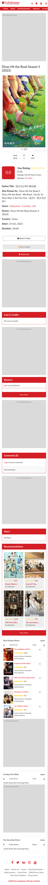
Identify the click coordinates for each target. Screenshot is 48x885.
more (42, 640)
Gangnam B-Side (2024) (22, 663)
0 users (29, 178)
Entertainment (24, 9)
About (7, 869)
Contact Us (15, 869)
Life (34, 206)
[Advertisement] (24, 37)
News (12, 9)
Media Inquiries (9, 872)
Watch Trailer (24, 238)
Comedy (26, 206)
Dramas (36, 9)
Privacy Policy (33, 875)
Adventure (15, 206)
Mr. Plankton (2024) (21, 706)
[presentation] (13, 645)
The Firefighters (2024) (22, 649)
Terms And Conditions (18, 875)
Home (5, 9)
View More (24, 395)
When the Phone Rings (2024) (24, 678)
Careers (23, 869)
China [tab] (34, 645)
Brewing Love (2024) (21, 692)
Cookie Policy (22, 872)
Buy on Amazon (24, 247)
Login (5, 385)
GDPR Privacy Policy (36, 872)
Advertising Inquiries (35, 869)
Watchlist (24, 254)
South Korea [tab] (13, 645)
